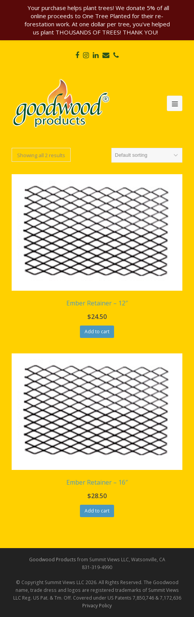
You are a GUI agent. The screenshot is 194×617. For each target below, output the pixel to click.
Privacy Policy (97, 605)
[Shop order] (147, 155)
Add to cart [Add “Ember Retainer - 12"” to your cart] (97, 331)
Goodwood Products (52, 559)
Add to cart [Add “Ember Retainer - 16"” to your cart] (97, 510)
